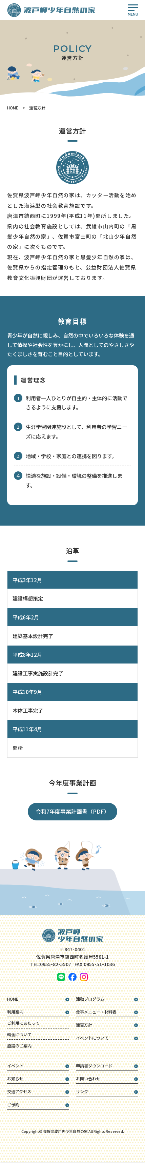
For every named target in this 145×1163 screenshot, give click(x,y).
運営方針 (84, 1025)
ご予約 (13, 1105)
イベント (15, 1066)
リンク (82, 1091)
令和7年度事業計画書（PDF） (72, 811)
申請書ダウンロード (94, 1066)
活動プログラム (90, 999)
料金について (19, 1035)
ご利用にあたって (23, 1023)
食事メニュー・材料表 (96, 1012)
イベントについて (92, 1038)
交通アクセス (19, 1091)
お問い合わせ (88, 1079)
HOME (12, 108)
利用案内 (15, 1012)
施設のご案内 (19, 1046)
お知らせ (15, 1079)
